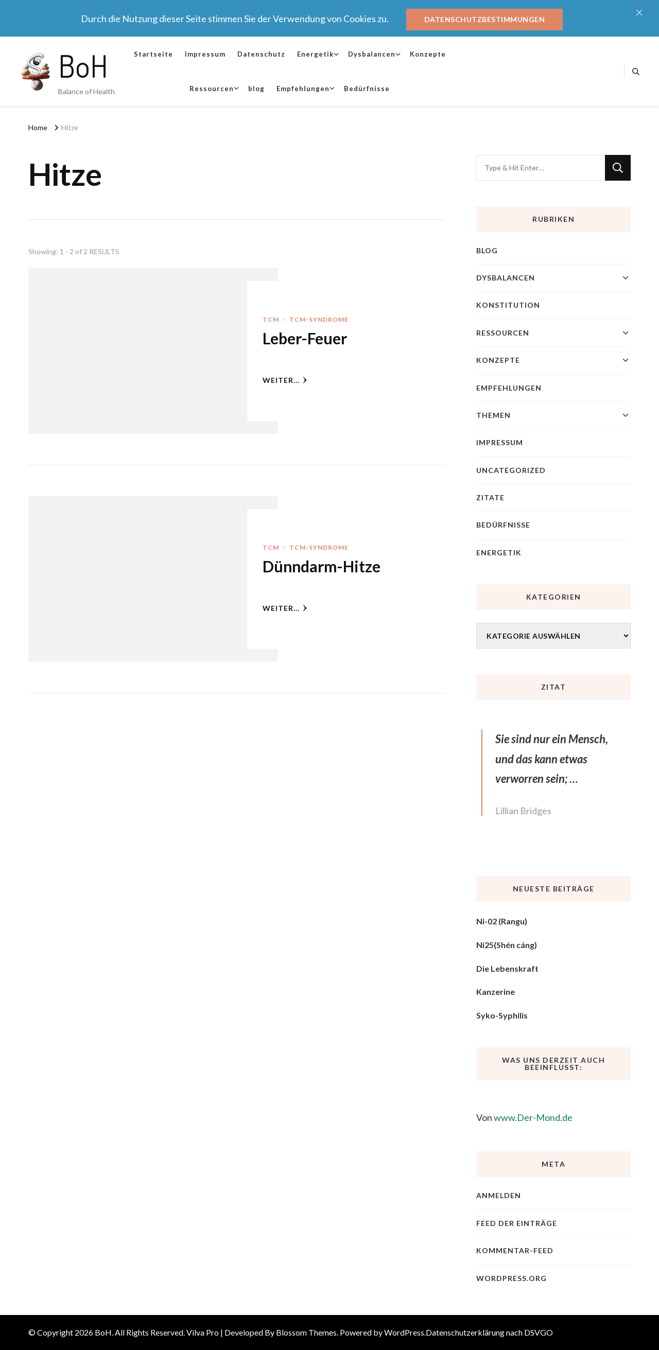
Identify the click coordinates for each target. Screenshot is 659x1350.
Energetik (315, 54)
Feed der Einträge (516, 1223)
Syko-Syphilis (502, 1015)
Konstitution (508, 305)
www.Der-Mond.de (533, 1117)
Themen (493, 415)
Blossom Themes (306, 1332)
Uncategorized (511, 470)
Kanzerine (495, 991)
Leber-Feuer (305, 338)
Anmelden (498, 1195)
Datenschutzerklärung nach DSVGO (489, 1332)
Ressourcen (211, 88)
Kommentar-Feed (514, 1250)
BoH (83, 65)
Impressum (205, 54)
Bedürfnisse (367, 88)
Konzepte (428, 54)
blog (256, 88)
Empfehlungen (303, 88)
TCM (271, 319)
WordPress (404, 1332)
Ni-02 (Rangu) (501, 921)
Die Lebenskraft (507, 968)
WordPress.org (511, 1278)
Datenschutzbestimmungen (484, 19)
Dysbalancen (371, 54)
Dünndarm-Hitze (321, 566)
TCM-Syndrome (319, 319)
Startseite (153, 54)
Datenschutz (261, 54)
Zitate (490, 497)
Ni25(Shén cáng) (506, 945)
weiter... (285, 380)
